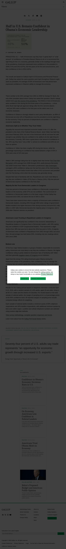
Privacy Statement (47, 274)
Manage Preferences (38, 278)
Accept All (24, 278)
